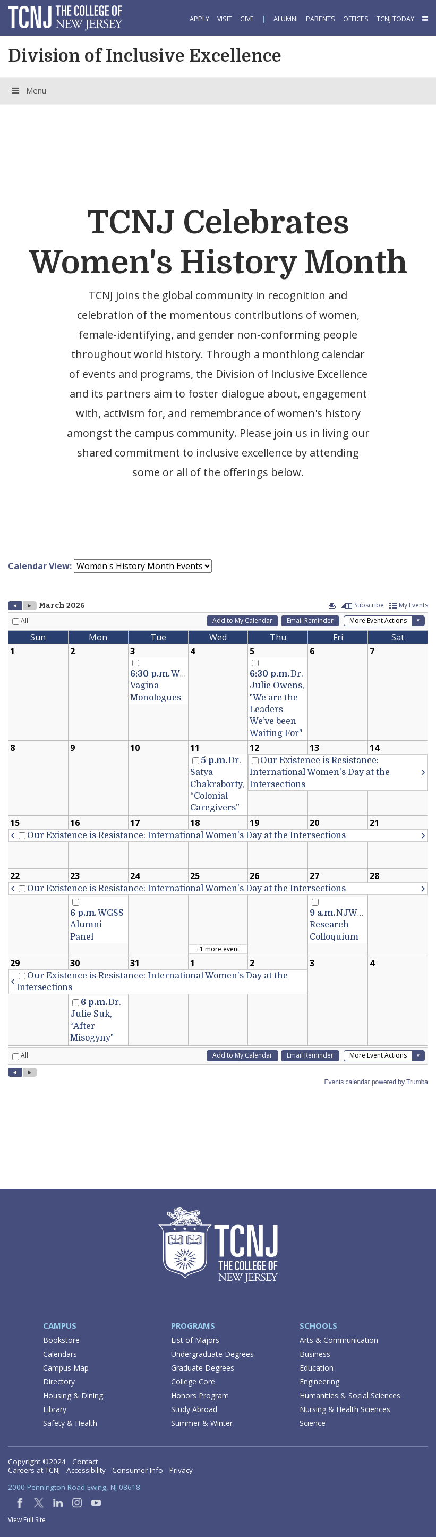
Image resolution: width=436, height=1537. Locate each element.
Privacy (181, 1470)
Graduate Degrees (202, 1368)
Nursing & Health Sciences (345, 1409)
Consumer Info (137, 1470)
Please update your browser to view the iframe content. (218, 566)
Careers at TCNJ (34, 1470)
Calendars (60, 1354)
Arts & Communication (339, 1340)
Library (54, 1409)
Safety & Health (70, 1423)
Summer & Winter (202, 1423)
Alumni (285, 18)
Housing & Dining (73, 1395)
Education (317, 1368)
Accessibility (86, 1470)
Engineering (319, 1381)
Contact (85, 1461)
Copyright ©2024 (37, 1461)
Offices (356, 18)
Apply (199, 18)
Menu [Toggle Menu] (28, 90)
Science (313, 1423)
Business (315, 1354)
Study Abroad (194, 1409)
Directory (59, 1381)
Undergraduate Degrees (212, 1354)
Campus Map (66, 1368)
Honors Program (200, 1395)
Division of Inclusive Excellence (144, 56)
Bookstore (61, 1340)
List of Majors (195, 1340)
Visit (224, 18)
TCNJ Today (395, 18)
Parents (320, 18)
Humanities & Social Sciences (350, 1395)
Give (247, 18)
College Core (193, 1381)
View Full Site (27, 1519)
